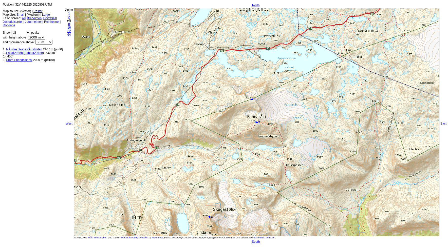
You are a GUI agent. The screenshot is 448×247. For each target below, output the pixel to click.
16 (69, 27)
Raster (37, 11)
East (443, 123)
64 (69, 34)
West (69, 123)
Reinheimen (52, 22)
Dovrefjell (49, 18)
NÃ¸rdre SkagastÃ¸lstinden (24, 49)
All (23, 18)
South (256, 241)
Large (46, 14)
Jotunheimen (34, 22)
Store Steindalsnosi (19, 60)
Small (20, 14)
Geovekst (143, 237)
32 (69, 31)
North (255, 5)
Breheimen (34, 18)
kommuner (157, 237)
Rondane (9, 25)
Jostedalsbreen (13, 22)
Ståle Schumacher (97, 237)
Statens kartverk (129, 237)
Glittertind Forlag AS (264, 237)
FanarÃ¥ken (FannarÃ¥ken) (25, 53)
